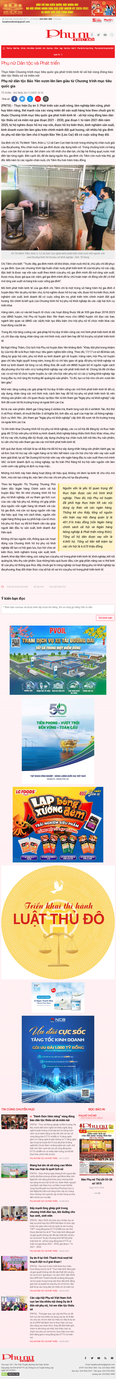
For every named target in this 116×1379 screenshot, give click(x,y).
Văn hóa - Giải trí (70, 48)
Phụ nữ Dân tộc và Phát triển (30, 63)
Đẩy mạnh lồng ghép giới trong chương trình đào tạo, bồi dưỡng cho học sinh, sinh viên (52, 1212)
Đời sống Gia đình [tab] (92, 1118)
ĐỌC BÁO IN (96, 1109)
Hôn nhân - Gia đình (34, 48)
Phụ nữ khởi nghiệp (17, 587)
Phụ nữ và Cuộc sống (85, 48)
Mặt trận (16, 48)
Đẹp (61, 48)
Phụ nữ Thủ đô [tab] (88, 1115)
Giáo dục (49, 48)
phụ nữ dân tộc (57, 587)
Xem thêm (97, 1198)
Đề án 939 (39, 587)
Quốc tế (57, 55)
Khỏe (56, 48)
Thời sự (9, 48)
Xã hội (23, 48)
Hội (44, 48)
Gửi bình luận (105, 617)
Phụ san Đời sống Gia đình (104, 48)
